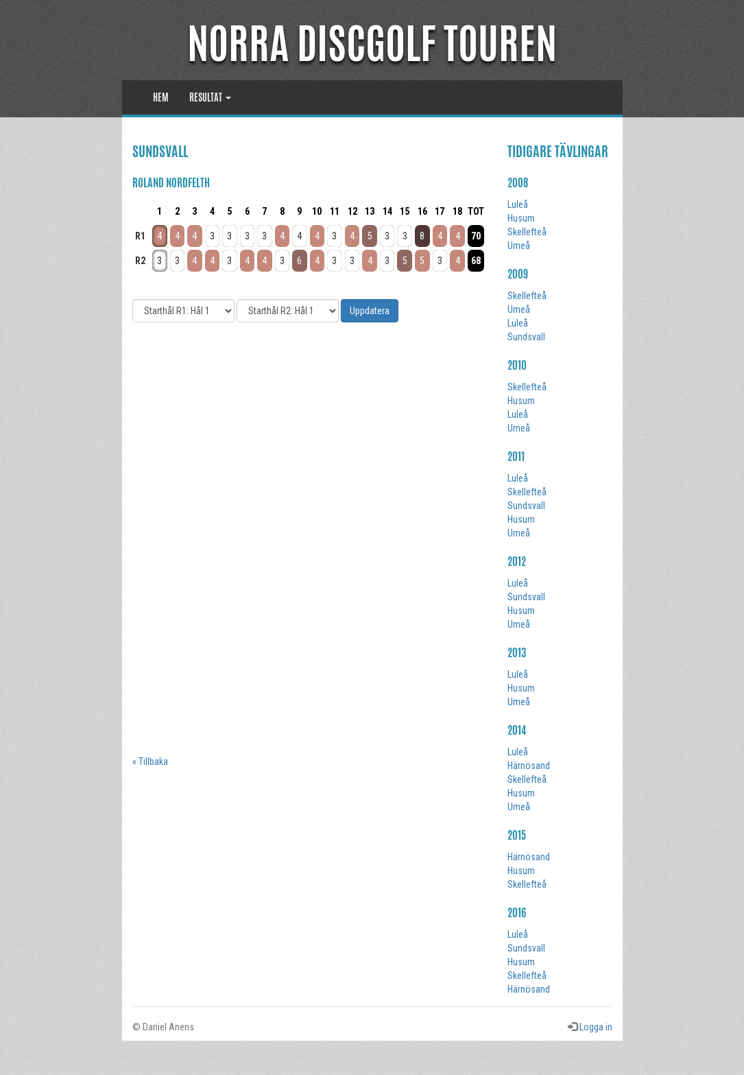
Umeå (518, 245)
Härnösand (528, 765)
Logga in (595, 1026)
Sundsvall (526, 336)
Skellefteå (527, 231)
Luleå (517, 204)
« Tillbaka (150, 761)
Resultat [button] (210, 97)
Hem (161, 97)
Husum (521, 218)
